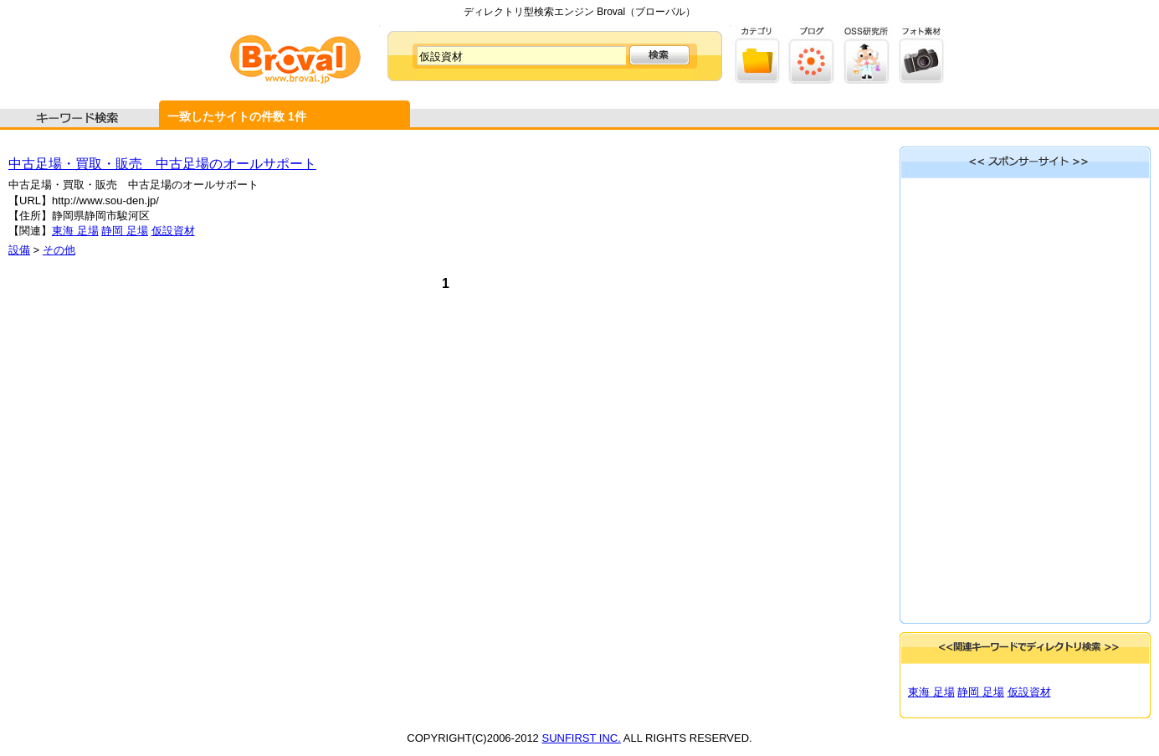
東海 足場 (75, 230)
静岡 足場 (124, 230)
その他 (59, 250)
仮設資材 (173, 230)
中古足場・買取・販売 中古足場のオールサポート (162, 164)
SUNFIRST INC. (580, 738)
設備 (19, 250)
